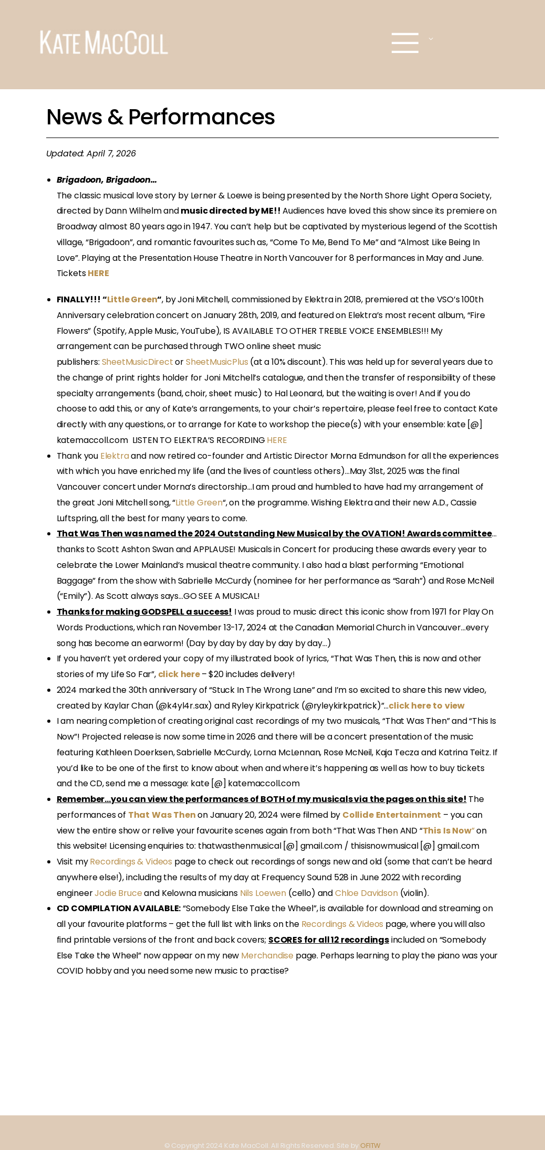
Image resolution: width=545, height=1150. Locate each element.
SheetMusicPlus (217, 362)
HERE (277, 440)
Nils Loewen (263, 893)
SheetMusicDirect (137, 362)
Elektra (114, 456)
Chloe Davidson (367, 893)
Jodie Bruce (118, 893)
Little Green (132, 299)
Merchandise (267, 955)
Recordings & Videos (131, 862)
